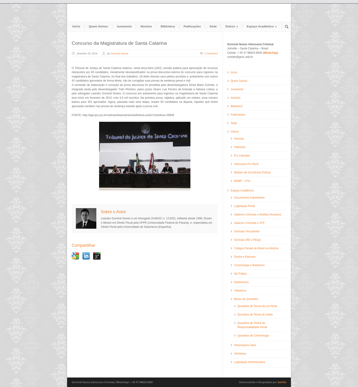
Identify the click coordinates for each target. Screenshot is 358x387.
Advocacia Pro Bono (246, 164)
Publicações (192, 26)
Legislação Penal (244, 206)
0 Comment (211, 53)
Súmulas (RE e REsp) (247, 239)
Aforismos (240, 353)
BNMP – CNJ (242, 181)
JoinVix (281, 382)
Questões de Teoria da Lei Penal (257, 306)
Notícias (239, 138)
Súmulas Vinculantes (247, 231)
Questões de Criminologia (253, 335)
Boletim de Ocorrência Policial (252, 172)
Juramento (124, 26)
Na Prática (240, 273)
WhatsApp (270, 52)
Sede (213, 26)
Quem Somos (98, 26)
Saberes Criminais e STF (249, 223)
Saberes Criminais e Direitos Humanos (257, 214)
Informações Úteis (245, 345)
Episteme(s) (241, 282)
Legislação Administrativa (249, 362)
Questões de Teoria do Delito (255, 314)
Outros (231, 26)
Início (76, 26)
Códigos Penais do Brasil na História (256, 248)
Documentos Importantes (249, 197)
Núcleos (146, 26)
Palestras (239, 147)
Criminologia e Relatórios (249, 265)
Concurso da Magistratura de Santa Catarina (119, 43)
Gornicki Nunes (119, 53)
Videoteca (240, 290)
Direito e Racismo (245, 256)
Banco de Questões (246, 299)
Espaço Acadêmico (262, 26)
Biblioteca (168, 26)
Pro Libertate (242, 155)
